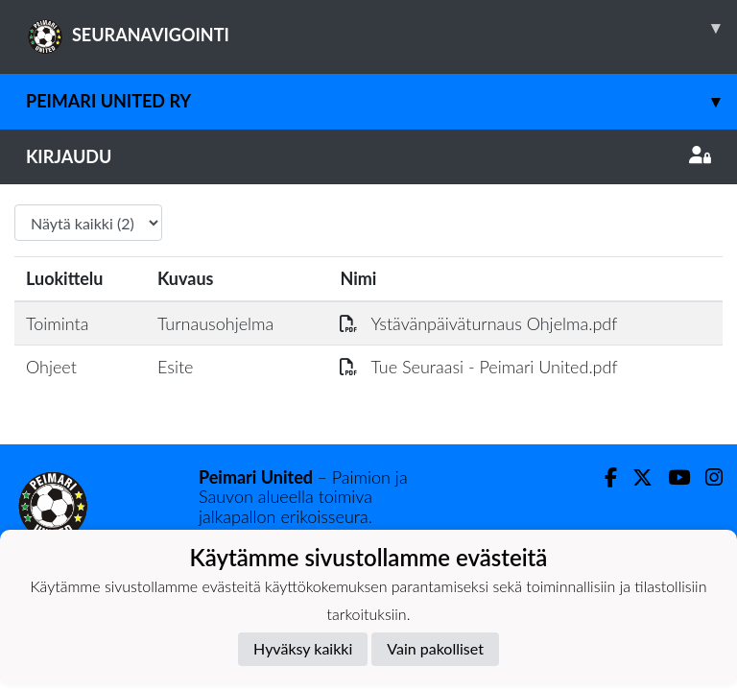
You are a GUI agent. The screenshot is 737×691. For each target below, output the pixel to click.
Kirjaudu (368, 156)
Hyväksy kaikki (302, 648)
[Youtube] (671, 477)
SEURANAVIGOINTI (381, 28)
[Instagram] (706, 477)
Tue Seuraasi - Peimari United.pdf (478, 366)
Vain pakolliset (435, 648)
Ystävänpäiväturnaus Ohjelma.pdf (478, 323)
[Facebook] (603, 477)
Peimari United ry (381, 101)
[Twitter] (635, 477)
